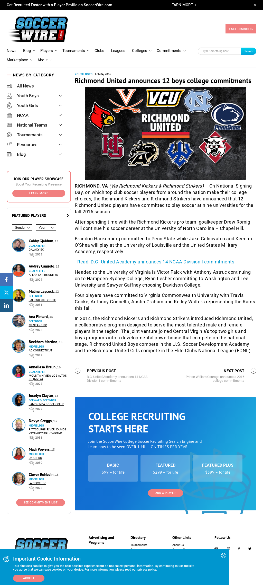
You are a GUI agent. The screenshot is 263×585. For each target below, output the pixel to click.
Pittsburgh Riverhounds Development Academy (47, 431)
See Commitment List (40, 502)
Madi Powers (40, 449)
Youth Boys (23, 95)
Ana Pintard (39, 316)
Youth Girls (22, 105)
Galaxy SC (36, 249)
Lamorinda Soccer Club (46, 404)
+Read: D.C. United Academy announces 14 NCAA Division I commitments (154, 261)
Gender (20, 227)
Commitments (169, 51)
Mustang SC (38, 325)
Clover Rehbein (41, 474)
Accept (28, 578)
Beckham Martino (43, 341)
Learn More (38, 193)
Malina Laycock (42, 291)
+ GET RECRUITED (241, 29)
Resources (22, 144)
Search (249, 51)
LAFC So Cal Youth (42, 300)
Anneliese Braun (43, 367)
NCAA (18, 115)
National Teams (27, 125)
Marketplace (17, 60)
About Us (178, 545)
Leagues (118, 51)
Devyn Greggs (41, 420)
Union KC (35, 458)
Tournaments (73, 51)
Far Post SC (37, 483)
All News (20, 85)
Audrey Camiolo (42, 266)
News (11, 51)
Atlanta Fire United (43, 275)
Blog (27, 51)
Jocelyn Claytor (41, 395)
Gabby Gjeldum (41, 240)
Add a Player (165, 493)
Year (42, 227)
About (42, 60)
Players (46, 51)
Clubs (99, 51)
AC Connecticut (40, 350)
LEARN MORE (181, 5)
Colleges (139, 51)
